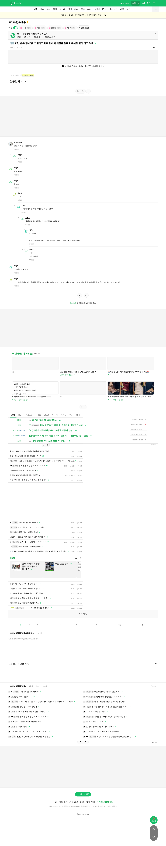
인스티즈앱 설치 (83, 798)
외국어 (27, 37)
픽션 (76, 9)
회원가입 (135, 3)
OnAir (46, 415)
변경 (128, 9)
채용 (82, 806)
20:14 (153, 690)
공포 (83, 9)
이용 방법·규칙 (124, 3)
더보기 (77, 562)
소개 (55, 806)
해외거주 (38, 37)
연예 (55, 9)
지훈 (40, 28)
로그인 (73, 303)
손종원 (55, 28)
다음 (119, 629)
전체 (13, 415)
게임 (122, 9)
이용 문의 (63, 806)
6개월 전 (12, 47)
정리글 (63, 415)
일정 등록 (24, 668)
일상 (48, 9)
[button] (81, 407)
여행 (19, 37)
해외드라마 (50, 37)
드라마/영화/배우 (17, 22)
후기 (71, 415)
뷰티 (89, 9)
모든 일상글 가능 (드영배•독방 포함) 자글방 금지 (81, 15)
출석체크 (113, 9)
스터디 (97, 9)
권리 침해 (90, 806)
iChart (104, 9)
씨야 (70, 28)
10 (96, 629)
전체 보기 (12, 668)
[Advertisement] (71, 503)
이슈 (42, 9)
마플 (39, 415)
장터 (70, 9)
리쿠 (25, 28)
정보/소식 (29, 415)
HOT (35, 9)
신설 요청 (84, 28)
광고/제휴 (73, 806)
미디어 (54, 415)
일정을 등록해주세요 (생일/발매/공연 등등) (22, 642)
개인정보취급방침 (104, 806)
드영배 (62, 9)
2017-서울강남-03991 (100, 810)
